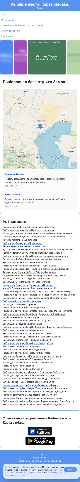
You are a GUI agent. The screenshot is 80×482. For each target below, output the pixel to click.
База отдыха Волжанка (14, 278)
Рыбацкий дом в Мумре (42, 375)
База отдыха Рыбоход (49, 378)
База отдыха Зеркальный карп (18, 282)
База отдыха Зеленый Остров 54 (19, 304)
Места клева (7, 20)
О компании (7, 36)
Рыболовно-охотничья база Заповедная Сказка (27, 333)
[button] (40, 126)
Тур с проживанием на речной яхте (20, 249)
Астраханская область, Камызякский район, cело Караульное (34, 275)
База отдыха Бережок (14, 298)
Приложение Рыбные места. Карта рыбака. (23, 25)
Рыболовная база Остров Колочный (21, 401)
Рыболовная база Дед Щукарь (18, 388)
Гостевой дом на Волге (41, 362)
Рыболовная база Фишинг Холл (19, 404)
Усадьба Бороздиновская (16, 288)
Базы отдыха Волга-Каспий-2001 (37, 382)
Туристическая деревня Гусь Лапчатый (46, 298)
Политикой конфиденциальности (28, 473)
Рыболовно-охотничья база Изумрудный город (26, 353)
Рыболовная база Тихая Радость (57, 401)
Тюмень (43, 311)
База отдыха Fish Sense (60, 311)
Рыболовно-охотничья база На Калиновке (24, 327)
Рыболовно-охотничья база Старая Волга (24, 343)
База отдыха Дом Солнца (52, 314)
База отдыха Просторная (15, 340)
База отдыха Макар (60, 291)
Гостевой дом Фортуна (14, 395)
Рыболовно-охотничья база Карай (20, 295)
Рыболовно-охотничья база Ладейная (50, 269)
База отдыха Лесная (13, 233)
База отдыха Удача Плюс (15, 285)
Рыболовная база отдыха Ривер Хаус (22, 356)
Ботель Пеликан (11, 382)
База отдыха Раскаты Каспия (42, 395)
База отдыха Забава (50, 336)
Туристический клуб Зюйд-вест (51, 388)
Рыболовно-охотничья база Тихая (57, 249)
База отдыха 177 (46, 227)
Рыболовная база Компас (16, 269)
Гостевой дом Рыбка (13, 253)
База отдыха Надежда (41, 285)
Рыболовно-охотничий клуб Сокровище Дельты (27, 359)
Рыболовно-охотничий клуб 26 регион (22, 391)
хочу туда (46, 320)
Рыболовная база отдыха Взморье (20, 372)
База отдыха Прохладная (15, 362)
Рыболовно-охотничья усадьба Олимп (43, 398)
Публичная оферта (10, 31)
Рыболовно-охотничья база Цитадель (22, 230)
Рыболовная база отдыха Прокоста (21, 336)
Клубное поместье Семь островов (20, 240)
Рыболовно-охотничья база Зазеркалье (23, 330)
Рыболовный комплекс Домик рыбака (22, 301)
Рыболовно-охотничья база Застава (21, 346)
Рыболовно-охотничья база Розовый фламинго (49, 233)
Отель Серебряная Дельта (16, 236)
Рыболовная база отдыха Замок (41, 385)
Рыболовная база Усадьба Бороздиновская (25, 349)
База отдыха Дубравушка (16, 375)
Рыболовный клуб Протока (16, 227)
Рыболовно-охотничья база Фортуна (43, 253)
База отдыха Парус (12, 398)
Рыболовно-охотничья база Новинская (22, 256)
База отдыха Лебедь (13, 259)
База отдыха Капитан (41, 288)
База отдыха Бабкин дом (59, 327)
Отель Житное (43, 282)
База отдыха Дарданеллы (56, 391)
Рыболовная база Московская (18, 365)
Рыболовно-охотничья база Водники (21, 265)
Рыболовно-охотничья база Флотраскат (23, 369)
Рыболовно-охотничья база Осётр (20, 311)
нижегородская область (56, 256)
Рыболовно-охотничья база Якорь (20, 314)
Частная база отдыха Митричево (19, 378)
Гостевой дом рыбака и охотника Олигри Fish (26, 291)
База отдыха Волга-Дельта (50, 404)
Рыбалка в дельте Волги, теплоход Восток (24, 307)
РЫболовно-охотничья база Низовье (21, 246)
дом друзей (49, 230)
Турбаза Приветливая (39, 278)
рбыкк (50, 343)
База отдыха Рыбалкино (52, 372)
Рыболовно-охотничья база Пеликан (21, 320)
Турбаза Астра (49, 265)
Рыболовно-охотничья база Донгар (57, 295)
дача (34, 227)
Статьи (4, 14)
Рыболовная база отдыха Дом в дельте (23, 243)
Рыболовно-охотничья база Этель (48, 236)
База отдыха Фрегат (13, 385)
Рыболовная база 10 (40, 340)
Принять (70, 469)
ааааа (59, 356)
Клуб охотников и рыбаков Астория (21, 317)
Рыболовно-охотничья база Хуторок (43, 259)
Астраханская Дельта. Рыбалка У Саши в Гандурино (29, 272)
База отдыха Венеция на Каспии (19, 324)
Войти (40, 8)
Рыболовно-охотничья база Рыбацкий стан (25, 262)
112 (69, 275)
